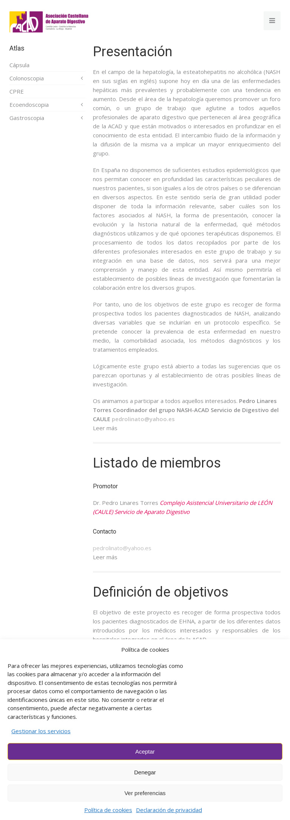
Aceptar (145, 751)
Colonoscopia (26, 78)
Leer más (105, 428)
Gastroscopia (26, 118)
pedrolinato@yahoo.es (122, 548)
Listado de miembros (157, 463)
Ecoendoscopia (29, 104)
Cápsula (19, 65)
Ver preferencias (144, 793)
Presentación (132, 52)
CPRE (16, 91)
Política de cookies (108, 810)
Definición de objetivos (160, 592)
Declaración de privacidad (169, 810)
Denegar (145, 772)
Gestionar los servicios (41, 731)
